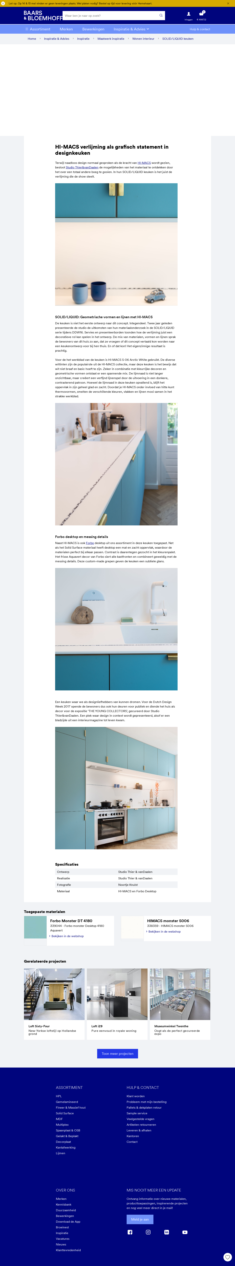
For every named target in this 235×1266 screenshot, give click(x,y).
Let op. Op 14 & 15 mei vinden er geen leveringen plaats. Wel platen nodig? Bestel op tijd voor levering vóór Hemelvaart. (80, 3)
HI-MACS (144, 164)
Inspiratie (62, 1235)
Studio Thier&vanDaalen (82, 169)
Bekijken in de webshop (68, 938)
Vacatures (62, 1240)
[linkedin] (166, 1234)
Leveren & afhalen (139, 1132)
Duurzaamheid (66, 1212)
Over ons (65, 1191)
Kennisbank (63, 1206)
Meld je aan (140, 1221)
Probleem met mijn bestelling (147, 1103)
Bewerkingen (93, 30)
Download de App (68, 1223)
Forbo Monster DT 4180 (71, 922)
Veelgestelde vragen (140, 1120)
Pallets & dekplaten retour (144, 1109)
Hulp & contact (200, 30)
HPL (59, 1098)
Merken (66, 30)
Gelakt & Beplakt (67, 1138)
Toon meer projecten (117, 1055)
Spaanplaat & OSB (68, 1132)
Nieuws (61, 1246)
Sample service (137, 1115)
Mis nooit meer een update (154, 1191)
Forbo (90, 545)
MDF (59, 1120)
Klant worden (136, 1098)
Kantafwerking (65, 1149)
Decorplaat (63, 1143)
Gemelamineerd (67, 1103)
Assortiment (40, 30)
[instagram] (148, 1234)
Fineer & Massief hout (71, 1109)
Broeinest (62, 1229)
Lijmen (60, 1155)
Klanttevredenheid (68, 1252)
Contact (132, 1143)
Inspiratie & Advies (129, 30)
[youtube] (185, 1234)
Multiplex (62, 1126)
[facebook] (130, 1234)
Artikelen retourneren (141, 1126)
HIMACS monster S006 (168, 922)
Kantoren (133, 1138)
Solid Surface (65, 1115)
